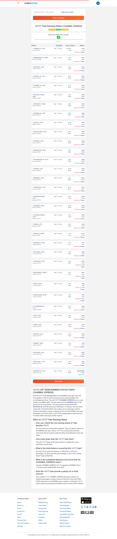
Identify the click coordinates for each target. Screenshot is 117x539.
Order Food (58, 381)
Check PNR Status (66, 502)
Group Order (43, 508)
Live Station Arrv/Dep (67, 514)
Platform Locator (65, 526)
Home (19, 502)
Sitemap (20, 526)
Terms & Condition (23, 523)
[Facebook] (84, 507)
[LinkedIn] (93, 507)
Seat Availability (65, 517)
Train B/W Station (65, 511)
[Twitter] (82, 507)
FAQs (19, 517)
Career (19, 514)
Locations (42, 517)
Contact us (20, 511)
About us (20, 505)
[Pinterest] (95, 507)
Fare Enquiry (64, 520)
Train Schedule (64, 505)
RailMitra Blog (43, 502)
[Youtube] (87, 507)
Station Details (64, 523)
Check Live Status (58, 18)
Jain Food (42, 514)
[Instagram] (90, 507)
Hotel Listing (43, 523)
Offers (41, 520)
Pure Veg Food (43, 511)
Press (19, 508)
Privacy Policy (21, 520)
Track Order (42, 505)
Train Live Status (65, 508)
